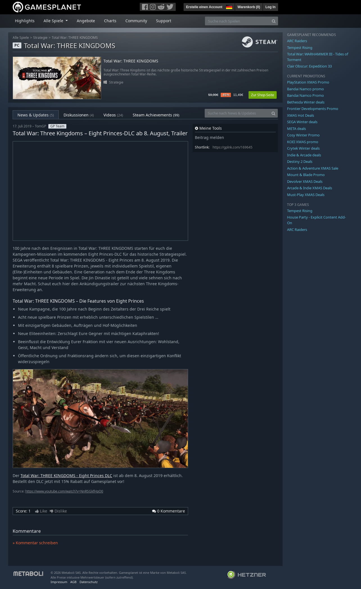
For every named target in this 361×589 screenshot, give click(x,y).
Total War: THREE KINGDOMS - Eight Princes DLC (66, 475)
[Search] (273, 21)
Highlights (25, 20)
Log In (270, 7)
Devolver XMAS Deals (304, 181)
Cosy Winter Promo (303, 135)
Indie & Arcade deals (304, 155)
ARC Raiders (297, 40)
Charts (110, 20)
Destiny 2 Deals (299, 161)
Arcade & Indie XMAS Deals (309, 187)
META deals (296, 128)
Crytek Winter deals (303, 148)
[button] (228, 6)
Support (163, 20)
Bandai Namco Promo (305, 95)
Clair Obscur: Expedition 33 (309, 66)
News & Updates (35, 115)
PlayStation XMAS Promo (308, 82)
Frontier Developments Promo (312, 108)
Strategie (40, 37)
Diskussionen (79, 115)
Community (136, 20)
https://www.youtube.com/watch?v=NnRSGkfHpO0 (64, 491)
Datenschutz (89, 582)
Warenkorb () (249, 7)
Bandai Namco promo (305, 88)
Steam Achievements (156, 115)
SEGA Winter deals (302, 121)
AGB (73, 582)
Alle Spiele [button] (54, 20)
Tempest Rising (299, 47)
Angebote (86, 20)
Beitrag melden (209, 137)
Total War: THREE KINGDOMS (75, 37)
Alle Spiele (21, 37)
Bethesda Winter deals (305, 102)
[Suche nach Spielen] (237, 21)
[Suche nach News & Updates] (237, 113)
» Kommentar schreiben (35, 542)
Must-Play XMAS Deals (305, 194)
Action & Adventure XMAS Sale (312, 168)
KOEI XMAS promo (302, 141)
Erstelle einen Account (204, 7)
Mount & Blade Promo (306, 174)
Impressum (59, 582)
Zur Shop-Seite (262, 95)
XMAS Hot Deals (300, 115)
